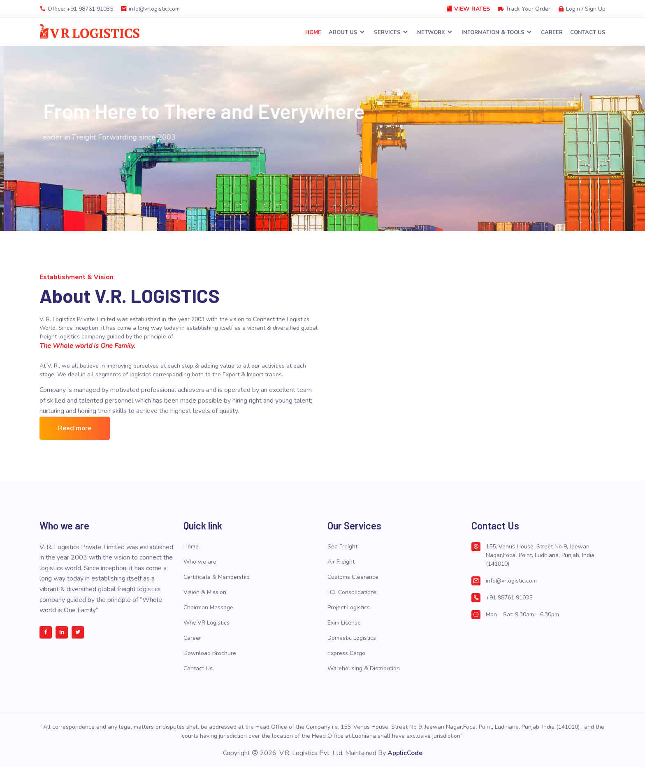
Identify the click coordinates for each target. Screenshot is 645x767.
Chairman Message (208, 607)
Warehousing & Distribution (363, 668)
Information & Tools (497, 32)
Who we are (199, 562)
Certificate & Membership (216, 577)
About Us (347, 32)
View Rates (468, 9)
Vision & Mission (204, 592)
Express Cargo (346, 653)
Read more (74, 428)
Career (552, 32)
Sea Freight (342, 546)
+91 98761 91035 (509, 597)
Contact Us (588, 32)
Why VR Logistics (206, 623)
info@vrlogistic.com (150, 9)
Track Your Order (523, 9)
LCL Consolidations (352, 592)
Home (313, 32)
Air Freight (341, 562)
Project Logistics (348, 607)
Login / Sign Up (582, 9)
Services (391, 32)
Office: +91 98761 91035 (76, 9)
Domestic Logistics (351, 638)
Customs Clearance (352, 577)
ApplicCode (404, 753)
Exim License (344, 623)
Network (435, 32)
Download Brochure (209, 653)
